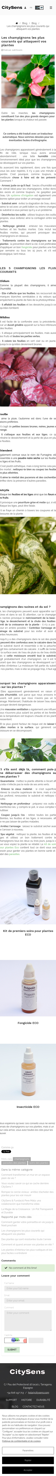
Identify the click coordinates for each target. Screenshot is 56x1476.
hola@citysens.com (38, 1392)
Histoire (26, 1400)
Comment (9, 1307)
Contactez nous (33, 1406)
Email (7, 1295)
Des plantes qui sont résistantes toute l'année (26, 1239)
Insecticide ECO (28, 1107)
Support (11, 1400)
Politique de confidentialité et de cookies (21, 1441)
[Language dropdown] (31, 7)
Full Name (9, 1283)
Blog (15, 1406)
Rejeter (28, 1460)
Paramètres (28, 1450)
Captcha (8, 1335)
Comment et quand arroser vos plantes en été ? (27, 1244)
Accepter (28, 1470)
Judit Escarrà (17, 50)
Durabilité (43, 1400)
